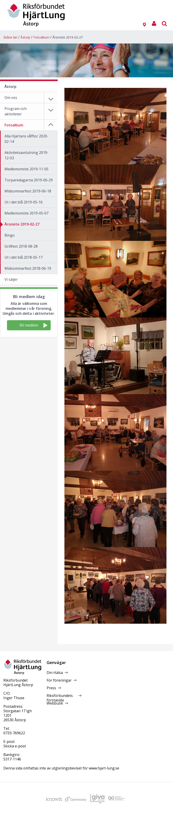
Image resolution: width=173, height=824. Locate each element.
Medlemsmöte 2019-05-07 (26, 213)
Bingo (10, 235)
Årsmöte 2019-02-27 (67, 37)
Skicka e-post (14, 746)
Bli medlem (34, 325)
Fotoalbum (41, 37)
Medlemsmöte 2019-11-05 (26, 169)
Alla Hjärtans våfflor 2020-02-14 (26, 139)
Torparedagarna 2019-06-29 (29, 180)
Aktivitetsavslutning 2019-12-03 (26, 155)
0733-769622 (14, 732)
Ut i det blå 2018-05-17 (24, 257)
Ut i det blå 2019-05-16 (24, 202)
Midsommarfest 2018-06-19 (28, 268)
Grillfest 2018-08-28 (21, 246)
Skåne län (10, 37)
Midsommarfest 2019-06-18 (28, 191)
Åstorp (25, 37)
